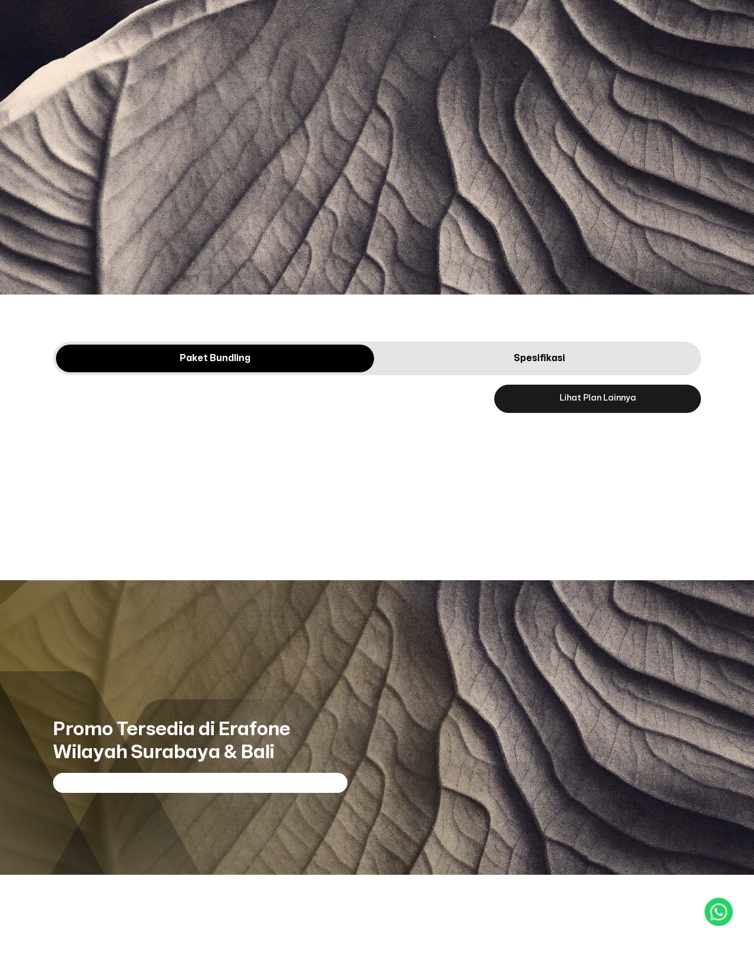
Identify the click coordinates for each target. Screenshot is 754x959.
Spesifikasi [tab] (539, 358)
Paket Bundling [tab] (215, 358)
